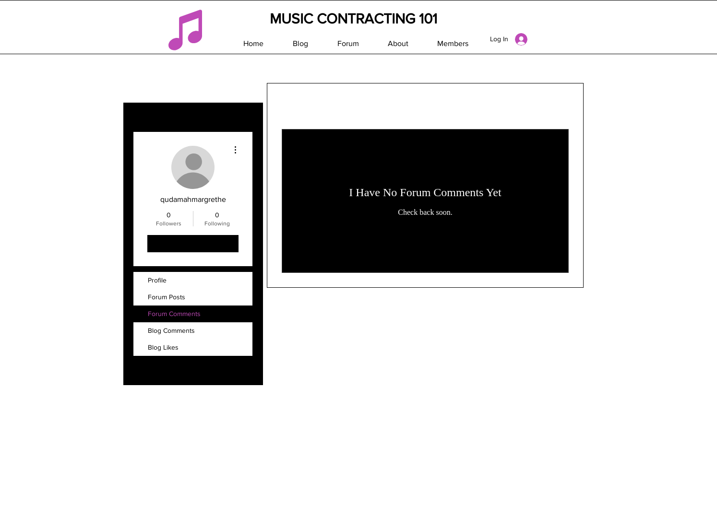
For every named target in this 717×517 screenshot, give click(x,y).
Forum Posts (166, 297)
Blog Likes (163, 347)
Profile (157, 280)
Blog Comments (171, 330)
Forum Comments (174, 313)
